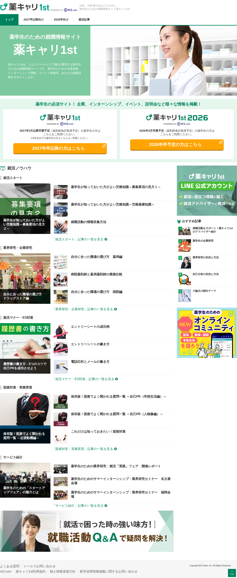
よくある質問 (9, 566)
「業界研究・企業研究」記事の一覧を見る (84, 309)
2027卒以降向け (33, 19)
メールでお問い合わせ (39, 566)
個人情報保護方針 (63, 571)
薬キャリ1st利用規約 (31, 571)
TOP (232, 573)
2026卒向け (61, 19)
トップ (9, 19)
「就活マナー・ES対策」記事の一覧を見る (85, 379)
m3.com (5, 571)
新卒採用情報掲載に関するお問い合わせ (109, 571)
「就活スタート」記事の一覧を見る (79, 239)
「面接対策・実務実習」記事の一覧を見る (84, 449)
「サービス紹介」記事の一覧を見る (79, 505)
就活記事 (84, 19)
